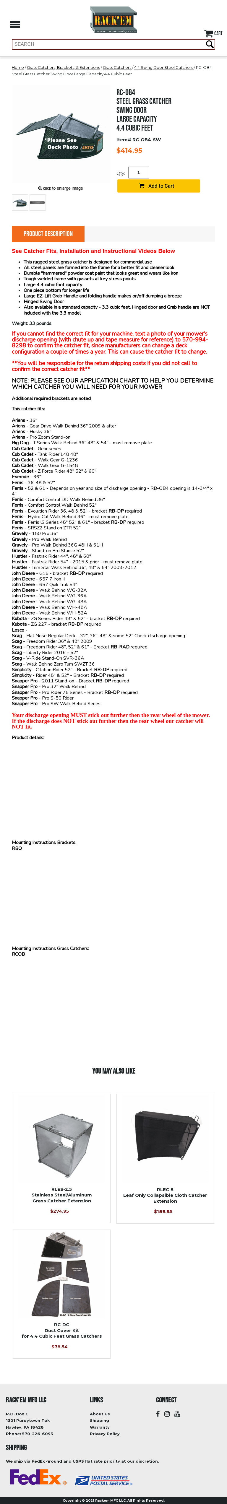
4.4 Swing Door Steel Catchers (164, 67)
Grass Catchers (117, 67)
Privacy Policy (105, 1433)
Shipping (99, 1420)
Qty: (120, 173)
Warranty (100, 1427)
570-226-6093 (37, 1433)
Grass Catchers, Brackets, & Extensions (63, 67)
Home (18, 67)
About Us (100, 1414)
